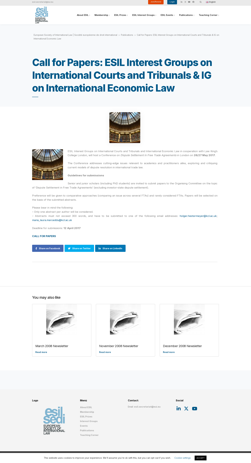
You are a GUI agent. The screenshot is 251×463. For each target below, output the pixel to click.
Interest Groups (89, 421)
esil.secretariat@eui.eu (42, 2)
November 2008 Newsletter (118, 346)
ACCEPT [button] (200, 458)
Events (84, 425)
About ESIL (83, 15)
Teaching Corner (208, 15)
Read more (41, 352)
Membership (101, 15)
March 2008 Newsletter (51, 346)
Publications (186, 15)
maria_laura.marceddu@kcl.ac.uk (52, 220)
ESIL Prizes (120, 15)
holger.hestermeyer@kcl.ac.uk (198, 215)
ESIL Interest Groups (143, 15)
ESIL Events (167, 15)
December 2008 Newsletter (182, 346)
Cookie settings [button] (182, 457)
